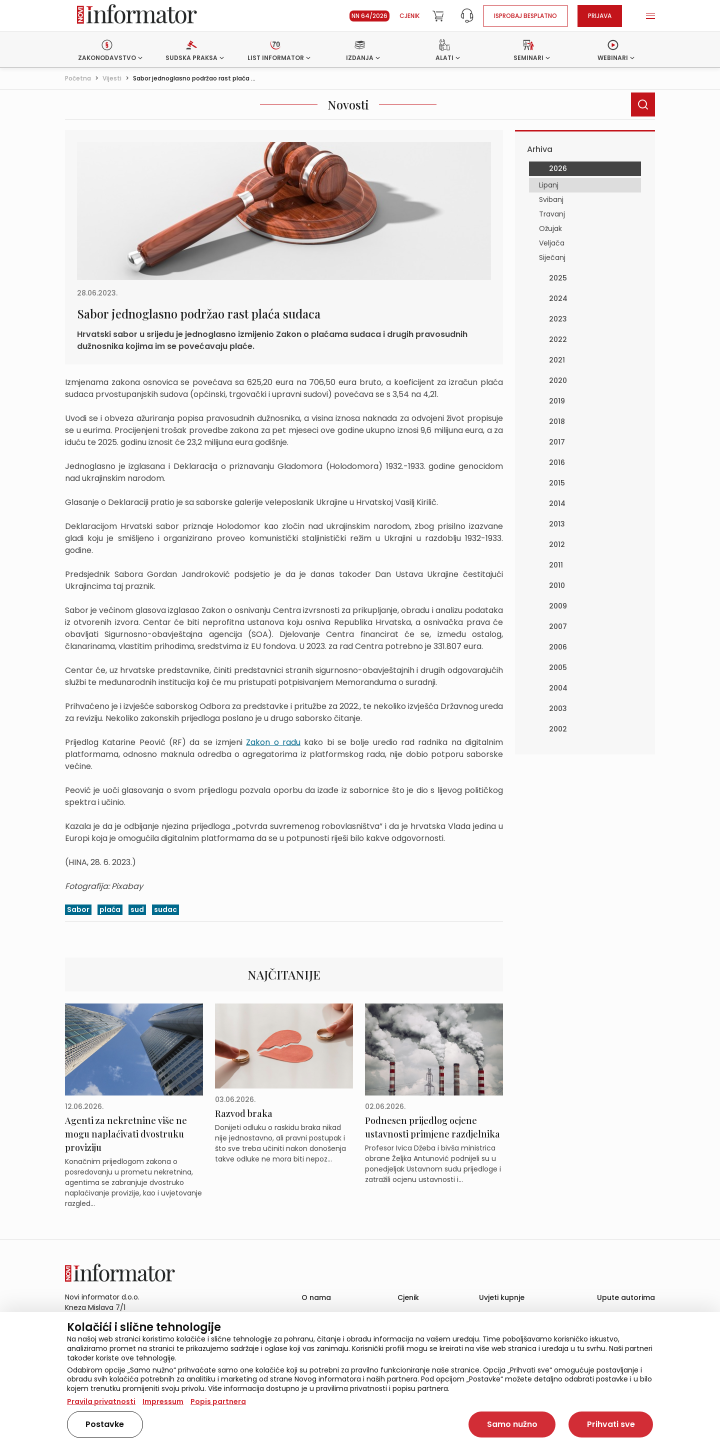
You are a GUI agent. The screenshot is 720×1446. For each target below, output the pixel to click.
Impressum (163, 1401)
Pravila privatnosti (101, 1401)
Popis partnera (218, 1401)
